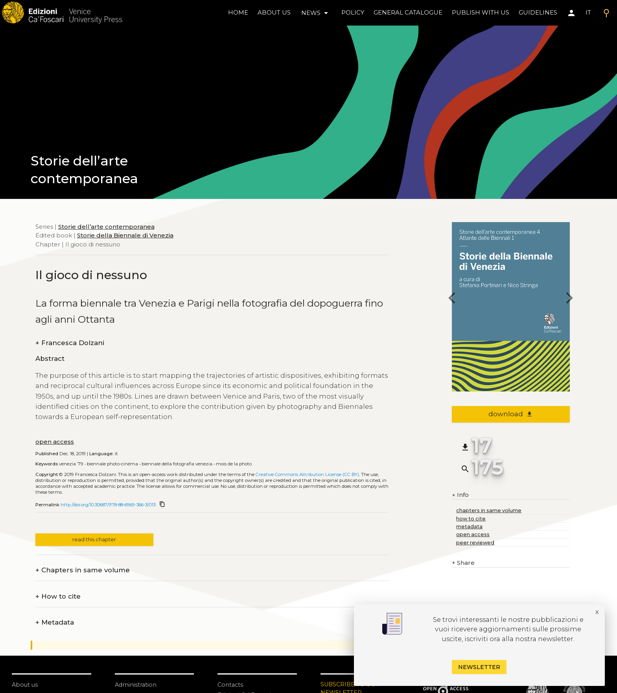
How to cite (58, 596)
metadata (469, 526)
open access (54, 441)
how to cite (471, 519)
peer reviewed (475, 543)
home (238, 12)
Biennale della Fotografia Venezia (177, 464)
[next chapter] (570, 299)
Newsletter (479, 667)
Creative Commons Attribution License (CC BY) (307, 474)
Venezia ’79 (71, 464)
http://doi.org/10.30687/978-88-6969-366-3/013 (108, 504)
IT (588, 12)
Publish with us (480, 12)
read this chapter (94, 539)
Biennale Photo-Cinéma (112, 464)
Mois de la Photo (234, 464)
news (316, 13)
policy (352, 12)
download (510, 414)
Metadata (54, 622)
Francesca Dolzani (69, 343)
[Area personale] (571, 13)
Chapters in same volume (82, 570)
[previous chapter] (452, 299)
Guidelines (538, 12)
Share (463, 563)
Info (460, 495)
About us (274, 12)
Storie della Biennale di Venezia (125, 235)
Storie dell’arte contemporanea (106, 226)
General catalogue (408, 12)
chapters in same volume (488, 510)
